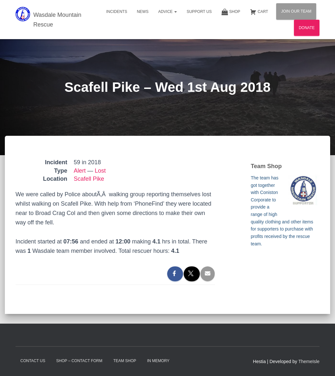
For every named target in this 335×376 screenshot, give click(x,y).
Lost (100, 170)
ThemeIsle (308, 361)
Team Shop (124, 361)
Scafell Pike (89, 179)
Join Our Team (296, 11)
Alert (80, 170)
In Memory (158, 361)
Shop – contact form (79, 361)
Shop (231, 12)
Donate (307, 28)
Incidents (116, 11)
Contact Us (32, 361)
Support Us (199, 11)
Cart (259, 12)
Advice (167, 11)
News (142, 11)
